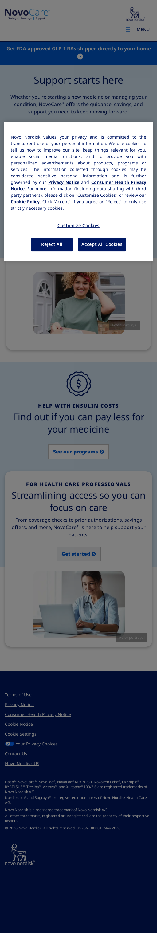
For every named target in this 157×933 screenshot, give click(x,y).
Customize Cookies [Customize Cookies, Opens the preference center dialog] (78, 226)
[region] (78, 191)
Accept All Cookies (102, 244)
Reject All (51, 244)
